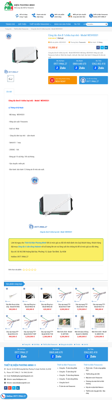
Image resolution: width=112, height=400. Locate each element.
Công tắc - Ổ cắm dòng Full (67, 372)
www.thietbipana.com (19, 379)
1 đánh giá (60, 38)
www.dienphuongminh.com (21, 383)
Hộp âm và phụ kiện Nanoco (94, 387)
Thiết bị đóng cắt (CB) (93, 374)
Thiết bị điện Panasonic (39, 24)
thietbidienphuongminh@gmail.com (22, 376)
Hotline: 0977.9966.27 (13, 396)
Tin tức (77, 24)
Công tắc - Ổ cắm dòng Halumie (69, 375)
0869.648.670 (79, 63)
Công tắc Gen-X (64, 383)
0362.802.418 (98, 63)
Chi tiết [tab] (9, 92)
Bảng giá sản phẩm (62, 24)
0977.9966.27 (60, 63)
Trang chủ (10, 24)
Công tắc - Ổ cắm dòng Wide (68, 368)
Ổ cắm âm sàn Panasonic (67, 386)
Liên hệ (85, 344)
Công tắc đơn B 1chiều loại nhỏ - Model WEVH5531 (56, 232)
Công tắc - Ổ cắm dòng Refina (68, 379)
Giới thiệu (22, 24)
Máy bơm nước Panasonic (94, 378)
